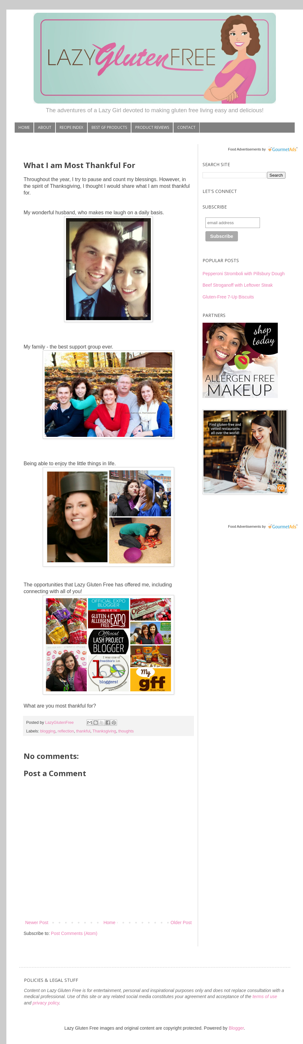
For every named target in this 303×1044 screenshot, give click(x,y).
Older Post (181, 922)
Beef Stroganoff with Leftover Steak (238, 285)
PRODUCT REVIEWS (152, 127)
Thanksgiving (104, 731)
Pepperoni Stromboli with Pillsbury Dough (244, 273)
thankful (83, 731)
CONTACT (186, 127)
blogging (47, 731)
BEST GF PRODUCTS (109, 127)
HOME (24, 127)
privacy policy (46, 1002)
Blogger (236, 1028)
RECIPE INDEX (71, 127)
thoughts (126, 731)
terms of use (265, 996)
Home (109, 922)
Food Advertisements (244, 149)
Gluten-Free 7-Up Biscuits (228, 296)
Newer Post (36, 922)
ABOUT (44, 127)
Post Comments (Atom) (74, 933)
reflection (66, 731)
